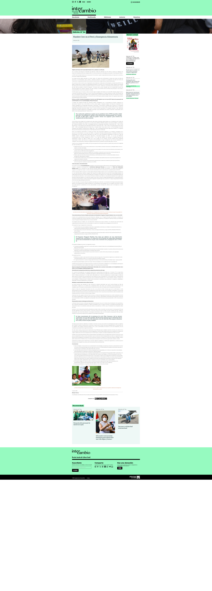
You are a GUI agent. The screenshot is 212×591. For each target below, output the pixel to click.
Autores (122, 17)
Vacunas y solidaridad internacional (125, 427)
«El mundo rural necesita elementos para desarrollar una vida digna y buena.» (105, 437)
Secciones (75, 17)
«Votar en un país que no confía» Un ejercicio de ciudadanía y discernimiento (133, 59)
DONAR (119, 468)
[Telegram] (102, 399)
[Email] (104, 399)
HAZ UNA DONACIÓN (136, 2)
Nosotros (136, 17)
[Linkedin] (100, 399)
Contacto (88, 478)
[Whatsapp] (106, 399)
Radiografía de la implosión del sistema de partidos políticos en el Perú (132, 82)
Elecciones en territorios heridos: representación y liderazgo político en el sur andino (133, 94)
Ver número (130, 63)
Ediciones (107, 17)
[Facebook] (96, 399)
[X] (98, 399)
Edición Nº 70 (130, 56)
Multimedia (92, 17)
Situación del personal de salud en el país (81, 423)
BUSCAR (83, 1)
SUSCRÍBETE (89, 1)
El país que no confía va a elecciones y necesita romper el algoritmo (132, 71)
